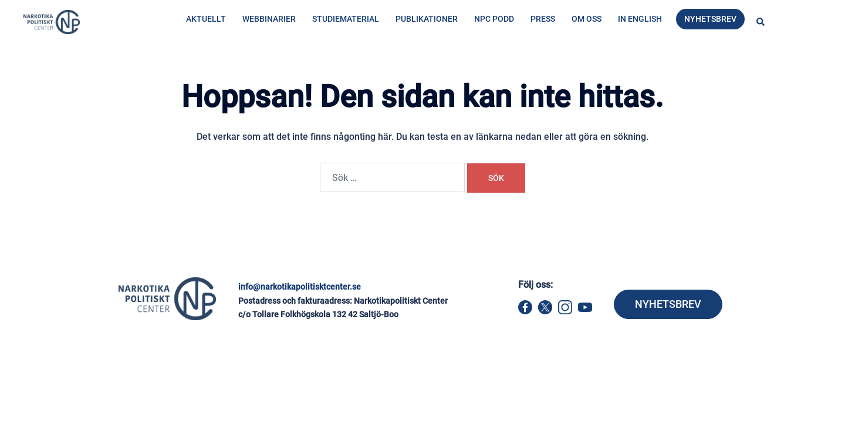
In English (640, 19)
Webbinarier (269, 19)
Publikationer (427, 19)
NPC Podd (494, 19)
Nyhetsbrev (710, 19)
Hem (183, 68)
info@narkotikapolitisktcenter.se (299, 286)
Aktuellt (206, 19)
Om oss (586, 19)
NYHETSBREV (668, 304)
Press (542, 19)
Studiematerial (345, 19)
